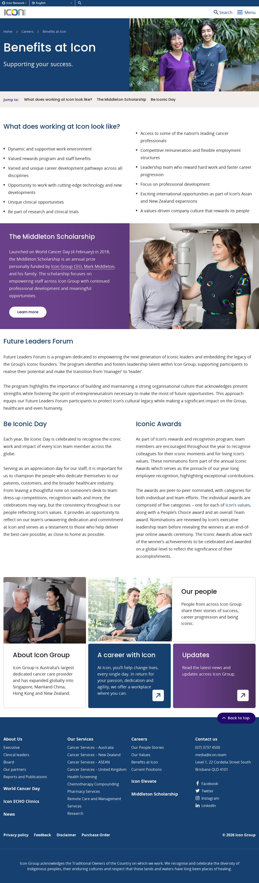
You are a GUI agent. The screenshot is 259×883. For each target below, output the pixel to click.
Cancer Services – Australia (90, 747)
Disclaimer (66, 835)
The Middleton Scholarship (121, 99)
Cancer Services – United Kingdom (97, 769)
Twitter (204, 790)
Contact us (206, 739)
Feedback (42, 835)
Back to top (235, 718)
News (9, 814)
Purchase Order (96, 835)
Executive (11, 747)
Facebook (206, 783)
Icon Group (245, 835)
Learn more (27, 312)
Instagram (207, 798)
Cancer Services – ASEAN (88, 762)
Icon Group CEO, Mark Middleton (82, 266)
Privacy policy (15, 835)
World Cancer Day (21, 788)
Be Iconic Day (163, 99)
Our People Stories (147, 747)
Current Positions (146, 769)
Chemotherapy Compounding (93, 784)
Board (8, 762)
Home (7, 32)
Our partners (14, 769)
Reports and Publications (25, 776)
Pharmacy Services (83, 791)
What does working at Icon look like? (58, 99)
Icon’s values (238, 505)
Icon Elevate (144, 781)
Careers (27, 32)
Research (75, 813)
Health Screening (82, 776)
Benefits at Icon (144, 762)
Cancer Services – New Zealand (94, 754)
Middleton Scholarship (154, 794)
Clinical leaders (16, 754)
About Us (12, 739)
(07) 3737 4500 (207, 747)
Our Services (80, 739)
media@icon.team (210, 754)
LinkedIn (205, 805)
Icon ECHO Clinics (21, 801)
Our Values (140, 754)
